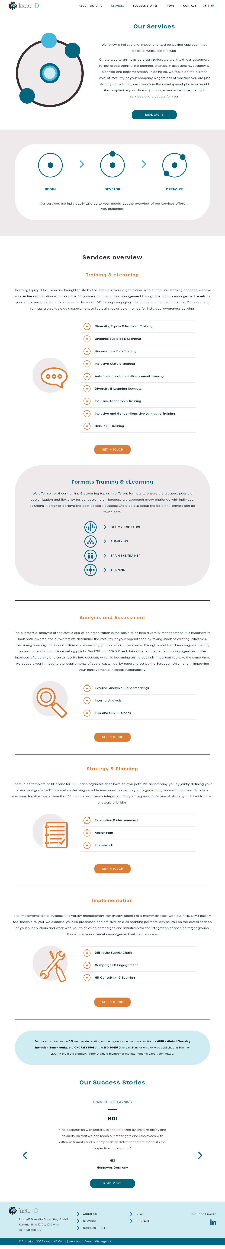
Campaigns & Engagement (116, 968)
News (170, 5)
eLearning (119, 543)
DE (204, 5)
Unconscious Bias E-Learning (118, 339)
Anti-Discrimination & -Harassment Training (129, 377)
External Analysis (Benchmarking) (122, 689)
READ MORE (154, 115)
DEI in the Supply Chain (113, 956)
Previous (25, 1160)
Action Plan (104, 835)
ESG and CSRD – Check (113, 714)
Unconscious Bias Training (116, 352)
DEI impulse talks (125, 529)
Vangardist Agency (98, 1245)
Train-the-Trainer (125, 557)
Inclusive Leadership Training (118, 402)
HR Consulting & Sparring (115, 980)
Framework (104, 847)
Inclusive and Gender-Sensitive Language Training (135, 414)
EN (212, 5)
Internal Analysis (108, 702)
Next (200, 1160)
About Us (90, 1218)
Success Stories (145, 5)
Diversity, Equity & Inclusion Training (124, 327)
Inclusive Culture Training (115, 364)
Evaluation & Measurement (117, 822)
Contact (189, 5)
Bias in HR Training (109, 427)
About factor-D (90, 5)
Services (117, 5)
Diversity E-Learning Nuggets (118, 389)
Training (118, 571)
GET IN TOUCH (113, 451)
